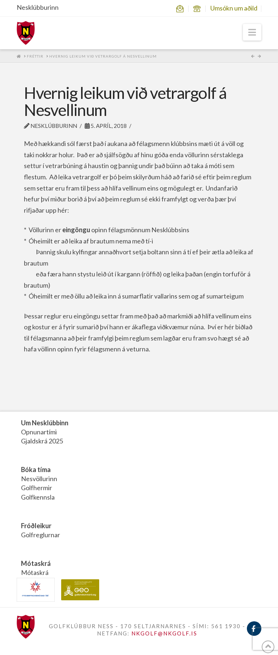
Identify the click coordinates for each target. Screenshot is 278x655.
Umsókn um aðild (233, 8)
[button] (252, 32)
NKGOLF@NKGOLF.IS (164, 633)
